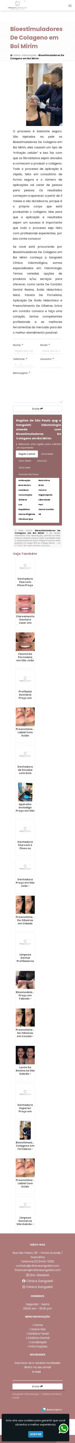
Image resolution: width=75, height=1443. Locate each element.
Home (38, 1325)
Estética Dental (38, 1338)
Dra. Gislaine (37, 1275)
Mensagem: (21, 373)
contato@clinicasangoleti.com (37, 1266)
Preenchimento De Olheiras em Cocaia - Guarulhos (26, 1034)
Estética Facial (38, 1334)
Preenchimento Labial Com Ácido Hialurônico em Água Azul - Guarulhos (26, 737)
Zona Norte (47, 453)
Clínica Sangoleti (37, 1281)
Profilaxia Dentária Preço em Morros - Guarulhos (25, 698)
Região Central (27, 453)
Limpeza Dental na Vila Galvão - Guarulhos (25, 1222)
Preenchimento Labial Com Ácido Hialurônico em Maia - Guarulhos (26, 1188)
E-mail (37, 1372)
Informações (38, 1346)
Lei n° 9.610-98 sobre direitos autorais (37, 544)
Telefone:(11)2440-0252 (37, 1261)
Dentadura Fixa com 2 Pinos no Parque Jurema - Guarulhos (25, 850)
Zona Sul (42, 460)
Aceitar (35, 1434)
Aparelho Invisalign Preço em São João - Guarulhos (25, 810)
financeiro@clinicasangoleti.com (38, 1270)
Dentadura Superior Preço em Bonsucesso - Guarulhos (25, 1111)
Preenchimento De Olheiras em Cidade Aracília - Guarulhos (26, 923)
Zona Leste (24, 467)
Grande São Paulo (29, 474)
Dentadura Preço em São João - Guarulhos (25, 884)
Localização (38, 1342)
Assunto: (47, 359)
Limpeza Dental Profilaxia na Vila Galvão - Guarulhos (25, 961)
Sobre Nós (38, 1329)
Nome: (18, 345)
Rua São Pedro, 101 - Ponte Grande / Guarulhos (38, 1255)
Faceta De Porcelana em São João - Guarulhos (25, 658)
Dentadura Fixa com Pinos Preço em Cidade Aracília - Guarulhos (25, 587)
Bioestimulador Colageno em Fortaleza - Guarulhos (26, 1147)
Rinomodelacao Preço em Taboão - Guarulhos (26, 997)
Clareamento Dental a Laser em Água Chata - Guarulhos (25, 623)
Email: (45, 345)
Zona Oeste (25, 460)
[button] (70, 6)
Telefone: (20, 359)
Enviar (37, 409)
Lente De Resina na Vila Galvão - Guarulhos (25, 1072)
